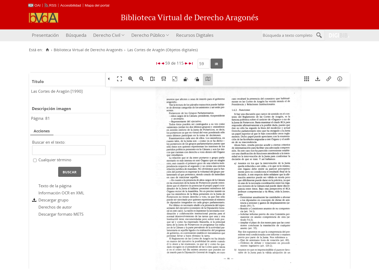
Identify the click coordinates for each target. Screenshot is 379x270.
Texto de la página (54, 185)
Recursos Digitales (194, 35)
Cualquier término (54, 159)
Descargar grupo (53, 199)
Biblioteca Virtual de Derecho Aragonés (88, 50)
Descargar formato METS (60, 214)
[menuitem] (46, 35)
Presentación (45, 35)
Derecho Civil (106, 35)
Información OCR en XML (61, 192)
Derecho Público (148, 35)
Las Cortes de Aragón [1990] (57, 91)
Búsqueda (76, 35)
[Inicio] (47, 50)
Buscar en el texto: (49, 142)
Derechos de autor (55, 207)
